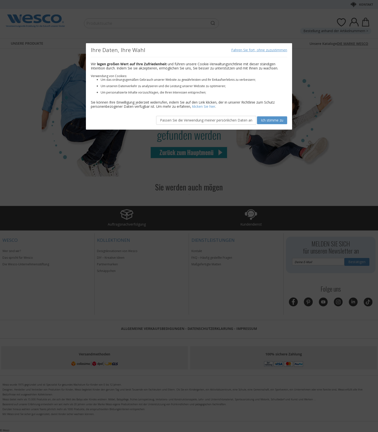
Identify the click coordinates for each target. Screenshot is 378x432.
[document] (189, 86)
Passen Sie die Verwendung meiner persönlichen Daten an (206, 120)
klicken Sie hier (203, 106)
